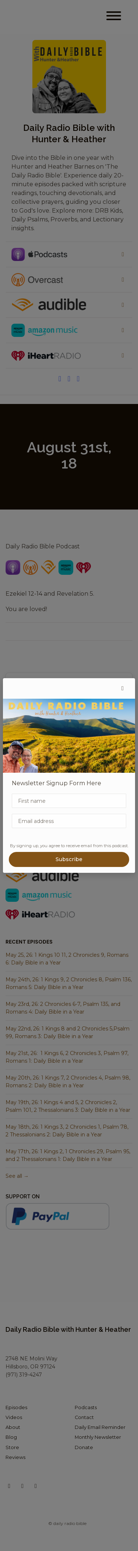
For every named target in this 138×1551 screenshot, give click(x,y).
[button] (122, 688)
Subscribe (69, 859)
